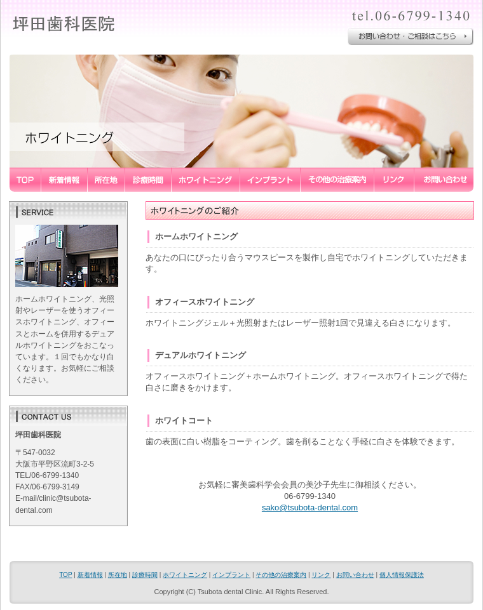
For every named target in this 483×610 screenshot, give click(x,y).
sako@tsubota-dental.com (310, 507)
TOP (65, 574)
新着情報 (90, 574)
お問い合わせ (355, 574)
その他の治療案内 (280, 574)
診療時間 (145, 574)
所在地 (117, 574)
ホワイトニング (185, 574)
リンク (320, 574)
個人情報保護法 (401, 574)
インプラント (231, 574)
